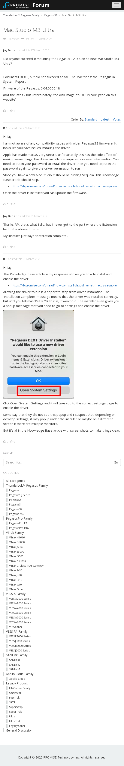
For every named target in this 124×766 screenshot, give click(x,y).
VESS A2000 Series (20, 599)
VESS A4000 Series (20, 608)
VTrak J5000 (16, 556)
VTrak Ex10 (15, 580)
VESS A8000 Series (20, 622)
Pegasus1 (15, 490)
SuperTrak (15, 712)
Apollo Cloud (17, 679)
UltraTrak (15, 721)
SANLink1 (14, 660)
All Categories (15, 481)
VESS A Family (15, 594)
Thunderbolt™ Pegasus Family (27, 485)
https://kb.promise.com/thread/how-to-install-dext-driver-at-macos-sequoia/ (64, 186)
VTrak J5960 (16, 547)
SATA (12, 702)
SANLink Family (16, 655)
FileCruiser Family (19, 688)
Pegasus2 (15, 500)
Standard (91, 119)
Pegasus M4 (16, 514)
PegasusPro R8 (18, 523)
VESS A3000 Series (20, 603)
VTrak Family (15, 533)
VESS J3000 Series (19, 641)
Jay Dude (9, 50)
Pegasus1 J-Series (19, 495)
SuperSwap (16, 707)
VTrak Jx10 (15, 584)
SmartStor (15, 693)
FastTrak (14, 697)
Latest (105, 119)
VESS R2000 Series (20, 646)
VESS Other (15, 627)
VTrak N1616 (17, 537)
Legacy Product (17, 683)
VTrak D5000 (17, 542)
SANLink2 (14, 664)
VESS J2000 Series (19, 650)
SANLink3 (14, 669)
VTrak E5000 (16, 551)
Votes (117, 119)
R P (5, 128)
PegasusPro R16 (19, 528)
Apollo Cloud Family (19, 674)
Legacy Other (17, 726)
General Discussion (19, 730)
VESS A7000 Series (20, 617)
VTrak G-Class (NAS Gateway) (26, 566)
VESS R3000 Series (20, 636)
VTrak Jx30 (15, 575)
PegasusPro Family (19, 518)
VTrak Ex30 (15, 570)
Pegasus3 (15, 504)
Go (116, 462)
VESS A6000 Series (20, 613)
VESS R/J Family (16, 631)
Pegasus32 (15, 509)
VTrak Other (16, 589)
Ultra (12, 716)
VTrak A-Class (17, 561)
